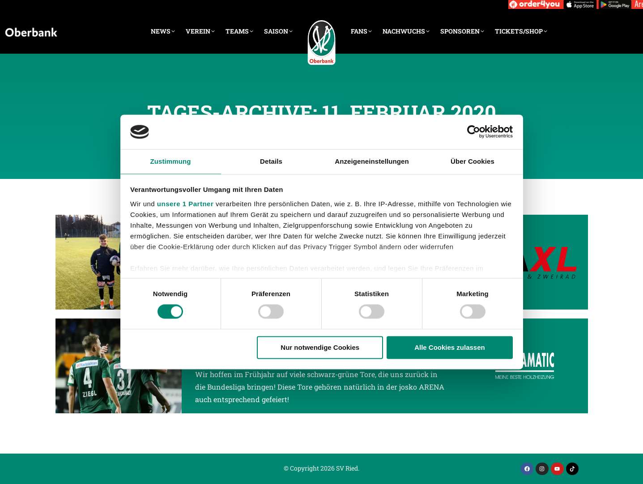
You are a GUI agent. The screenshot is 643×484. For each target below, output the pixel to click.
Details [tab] (271, 161)
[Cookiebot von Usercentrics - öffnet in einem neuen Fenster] (473, 132)
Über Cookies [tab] (472, 161)
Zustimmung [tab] (170, 161)
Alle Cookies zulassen (449, 347)
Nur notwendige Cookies (320, 347)
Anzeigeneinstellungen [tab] (372, 161)
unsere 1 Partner (185, 204)
